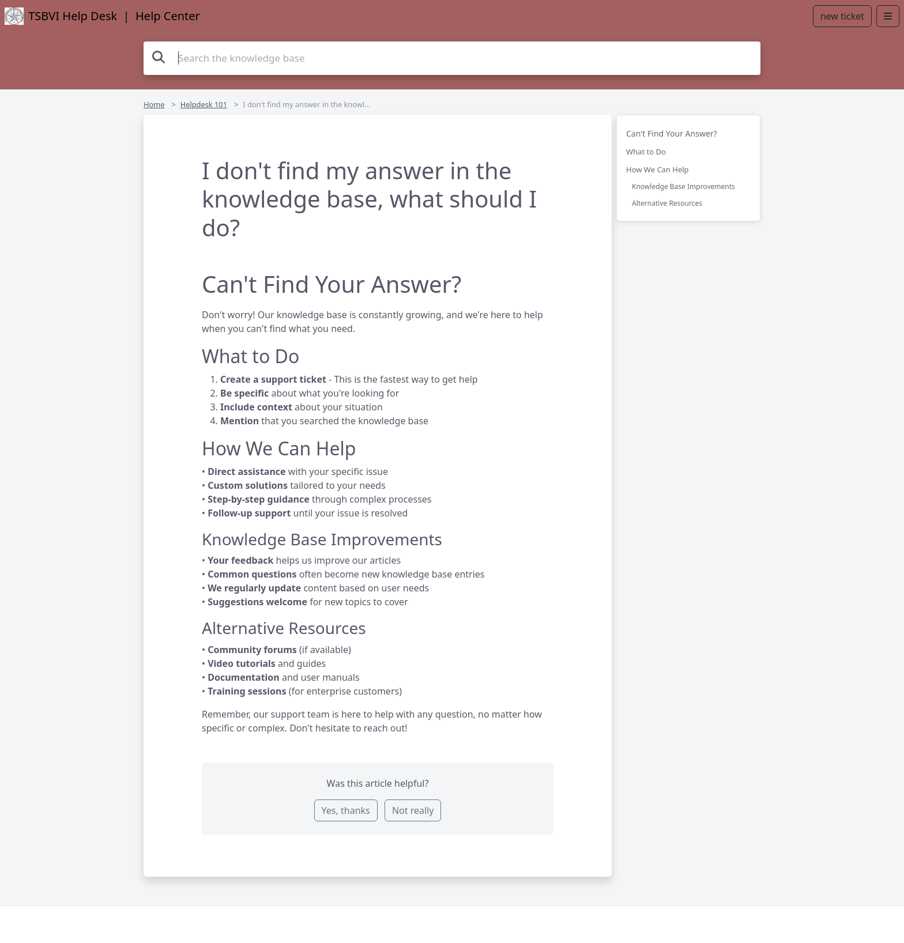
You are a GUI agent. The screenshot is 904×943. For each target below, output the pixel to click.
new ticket (842, 16)
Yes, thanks (346, 810)
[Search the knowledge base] (452, 58)
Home (154, 104)
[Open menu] (887, 16)
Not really (413, 810)
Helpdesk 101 (203, 104)
